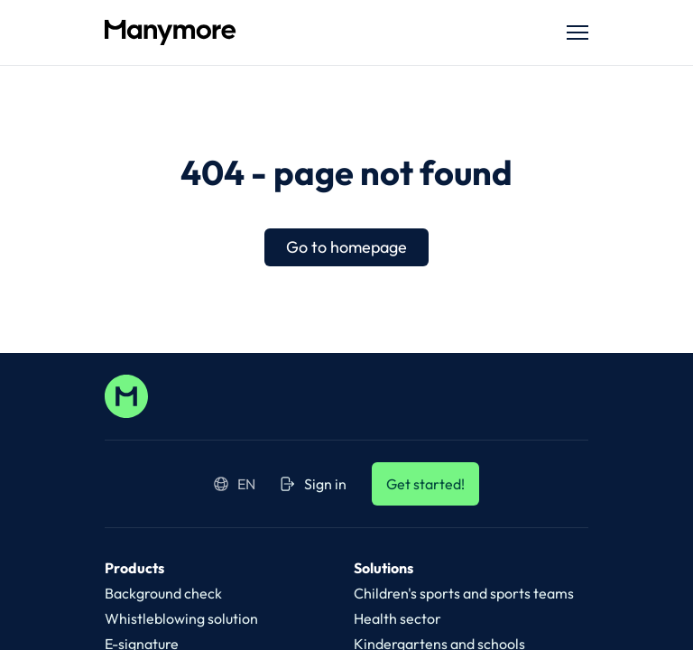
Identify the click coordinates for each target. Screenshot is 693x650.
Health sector (397, 618)
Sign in (313, 484)
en (234, 484)
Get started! (425, 484)
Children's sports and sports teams (464, 593)
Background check (163, 593)
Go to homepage (346, 247)
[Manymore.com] (318, 32)
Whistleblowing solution (181, 618)
